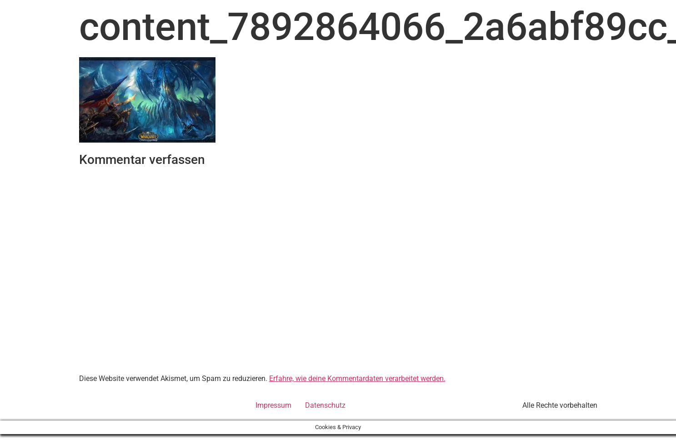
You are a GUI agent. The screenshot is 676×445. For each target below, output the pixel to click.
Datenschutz (325, 405)
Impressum (273, 405)
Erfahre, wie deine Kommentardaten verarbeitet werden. (357, 378)
